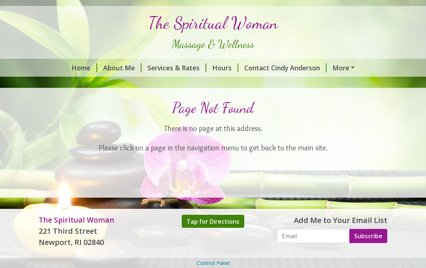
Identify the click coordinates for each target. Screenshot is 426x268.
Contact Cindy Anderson (285, 67)
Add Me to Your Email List (340, 220)
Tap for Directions (213, 221)
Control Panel (213, 263)
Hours (225, 67)
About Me (122, 67)
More (341, 67)
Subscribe (368, 236)
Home (84, 67)
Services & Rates (176, 67)
